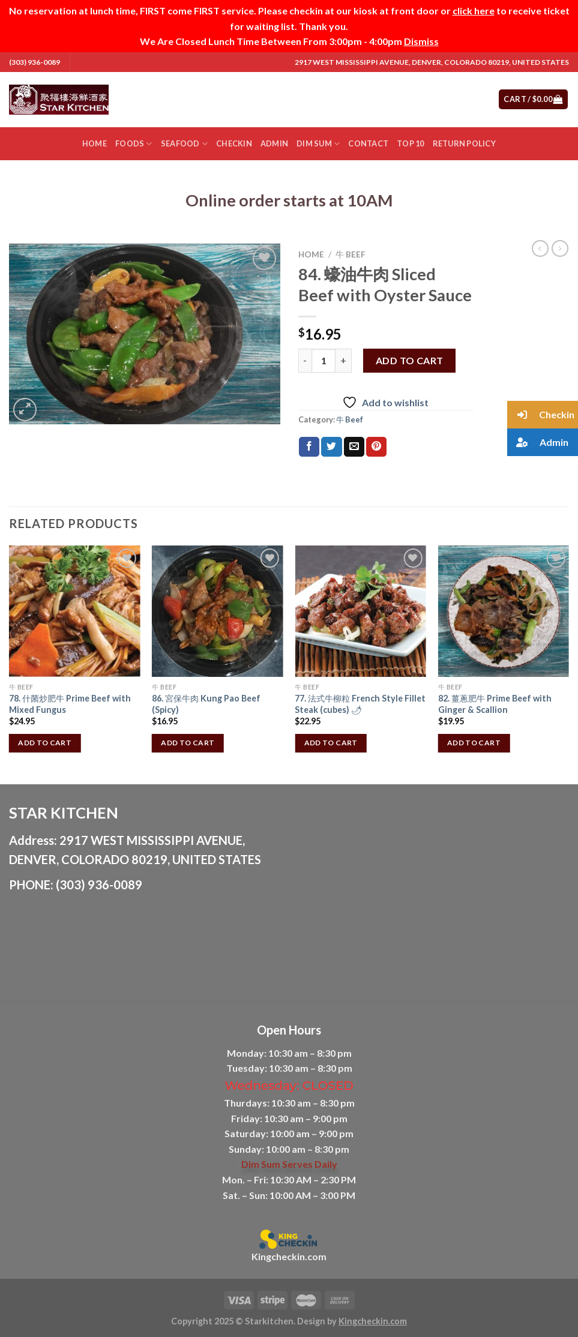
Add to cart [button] (44, 742)
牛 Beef (351, 254)
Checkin (234, 143)
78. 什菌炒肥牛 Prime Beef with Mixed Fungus (70, 704)
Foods (133, 143)
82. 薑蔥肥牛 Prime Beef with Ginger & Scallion (495, 704)
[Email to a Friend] (354, 447)
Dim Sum (318, 143)
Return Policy (464, 143)
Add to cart (410, 360)
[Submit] (442, 99)
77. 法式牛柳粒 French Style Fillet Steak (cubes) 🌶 (360, 704)
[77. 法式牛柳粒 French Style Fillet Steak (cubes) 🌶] (360, 611)
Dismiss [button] (421, 41)
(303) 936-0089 (34, 62)
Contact (368, 143)
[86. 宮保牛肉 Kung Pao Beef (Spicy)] (217, 611)
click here (474, 10)
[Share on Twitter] (331, 447)
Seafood (184, 143)
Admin (274, 143)
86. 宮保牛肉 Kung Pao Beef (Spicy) (206, 704)
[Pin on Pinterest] (376, 447)
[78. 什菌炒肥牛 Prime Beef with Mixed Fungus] (74, 611)
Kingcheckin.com (289, 1256)
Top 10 (410, 143)
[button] (542, 414)
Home (94, 143)
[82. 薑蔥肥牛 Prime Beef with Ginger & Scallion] (504, 611)
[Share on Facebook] (309, 447)
